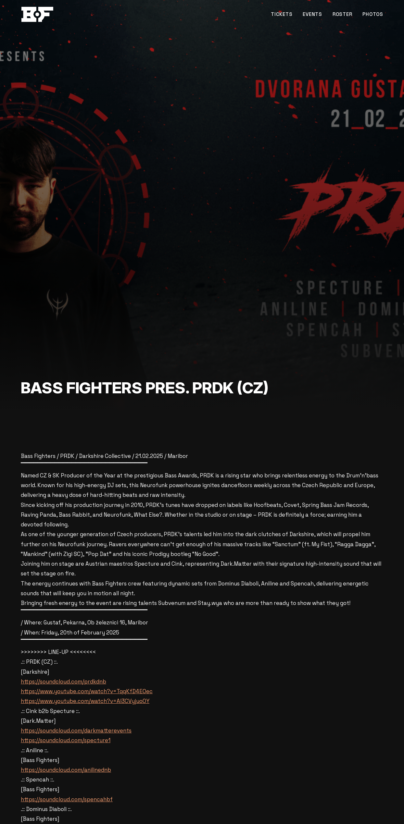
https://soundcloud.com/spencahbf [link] (67, 799)
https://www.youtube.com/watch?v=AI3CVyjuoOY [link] (85, 701)
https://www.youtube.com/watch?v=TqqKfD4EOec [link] (87, 691)
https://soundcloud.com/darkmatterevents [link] (76, 730)
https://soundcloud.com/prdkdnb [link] (63, 681)
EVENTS (312, 14)
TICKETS (281, 14)
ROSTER (342, 14)
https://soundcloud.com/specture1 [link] (65, 740)
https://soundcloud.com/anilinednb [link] (66, 769)
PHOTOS (372, 14)
